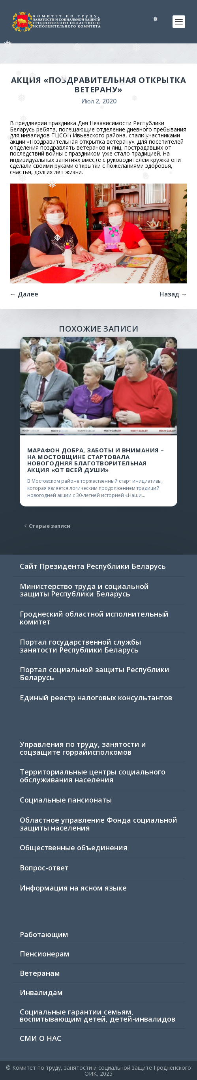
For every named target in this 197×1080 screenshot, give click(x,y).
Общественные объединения (74, 847)
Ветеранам (40, 973)
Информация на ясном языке (73, 887)
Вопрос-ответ (44, 867)
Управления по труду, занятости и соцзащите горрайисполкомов (83, 748)
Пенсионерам (44, 953)
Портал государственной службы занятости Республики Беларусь (80, 645)
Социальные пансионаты (66, 799)
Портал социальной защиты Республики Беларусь (94, 673)
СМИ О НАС (41, 1038)
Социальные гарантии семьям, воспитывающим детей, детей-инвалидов (97, 1015)
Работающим (44, 934)
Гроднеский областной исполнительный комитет (94, 617)
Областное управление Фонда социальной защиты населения (98, 823)
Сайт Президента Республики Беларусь (93, 566)
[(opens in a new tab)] (98, 385)
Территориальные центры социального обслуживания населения (92, 775)
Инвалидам (41, 992)
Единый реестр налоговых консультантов (96, 697)
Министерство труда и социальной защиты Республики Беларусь (84, 590)
